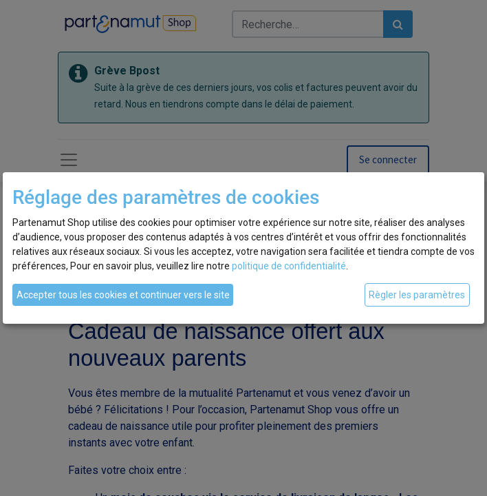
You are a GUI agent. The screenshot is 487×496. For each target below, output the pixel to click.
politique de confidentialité (289, 265)
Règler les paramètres (417, 294)
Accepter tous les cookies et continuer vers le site (123, 294)
